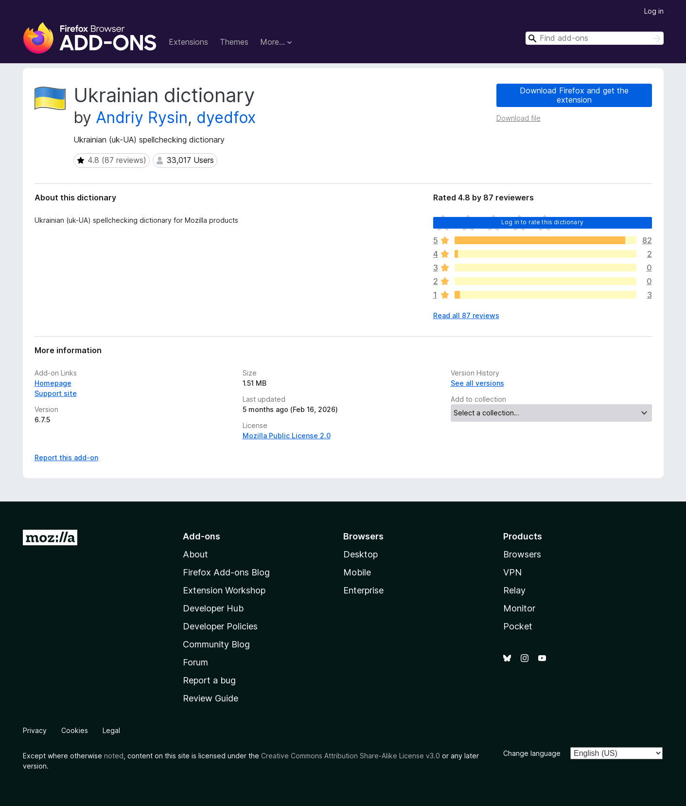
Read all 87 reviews (466, 315)
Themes (234, 42)
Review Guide (210, 698)
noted (113, 756)
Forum (195, 662)
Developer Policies (220, 626)
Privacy (35, 730)
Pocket (517, 626)
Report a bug (209, 680)
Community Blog (216, 644)
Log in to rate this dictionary (542, 222)
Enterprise (363, 590)
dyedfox (226, 117)
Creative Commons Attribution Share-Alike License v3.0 (350, 756)
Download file (518, 118)
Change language (532, 753)
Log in (654, 11)
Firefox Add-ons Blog (226, 572)
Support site (56, 393)
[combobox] (595, 38)
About (195, 554)
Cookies (74, 730)
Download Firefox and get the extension (574, 95)
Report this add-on (66, 457)
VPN (512, 572)
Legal (111, 730)
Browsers (522, 554)
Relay (514, 590)
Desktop (360, 554)
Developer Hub (213, 608)
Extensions (188, 42)
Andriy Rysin (142, 117)
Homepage (53, 383)
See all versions (477, 383)
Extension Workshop (224, 590)
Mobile (357, 572)
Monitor (519, 608)
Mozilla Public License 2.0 (287, 435)
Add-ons (201, 536)
